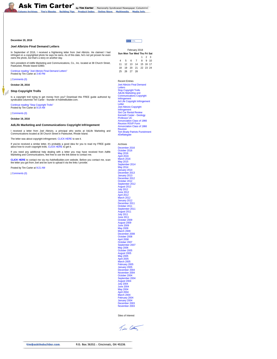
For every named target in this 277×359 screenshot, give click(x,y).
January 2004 (125, 300)
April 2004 (123, 292)
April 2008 (123, 239)
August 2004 (124, 281)
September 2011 (127, 208)
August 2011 (124, 211)
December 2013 (126, 172)
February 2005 (125, 264)
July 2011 (123, 214)
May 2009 (123, 228)
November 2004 (126, 272)
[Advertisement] (82, 26)
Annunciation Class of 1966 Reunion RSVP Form (132, 122)
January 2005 (125, 267)
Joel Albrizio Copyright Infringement (130, 108)
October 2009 (125, 220)
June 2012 (123, 192)
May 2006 (123, 247)
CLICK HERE (65, 138)
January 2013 (125, 175)
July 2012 (123, 189)
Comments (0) (19, 79)
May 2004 (123, 289)
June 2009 (123, 225)
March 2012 (124, 197)
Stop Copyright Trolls (129, 90)
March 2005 (124, 261)
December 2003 (126, 303)
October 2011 (125, 206)
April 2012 (123, 195)
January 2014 (125, 170)
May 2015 (123, 161)
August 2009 (124, 222)
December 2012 (126, 178)
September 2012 (127, 183)
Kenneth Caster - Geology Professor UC (132, 116)
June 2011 (123, 217)
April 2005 (123, 258)
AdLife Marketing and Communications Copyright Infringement (132, 96)
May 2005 (123, 256)
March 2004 (124, 295)
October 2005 (125, 250)
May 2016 (123, 153)
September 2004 (127, 278)
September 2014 (127, 164)
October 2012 (125, 181)
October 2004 (125, 275)
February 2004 (125, 297)
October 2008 (125, 236)
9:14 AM (40, 107)
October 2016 (125, 150)
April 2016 (123, 156)
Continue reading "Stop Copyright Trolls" (32, 105)
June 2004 (123, 286)
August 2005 (124, 253)
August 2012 (124, 186)
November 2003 (126, 306)
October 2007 (125, 242)
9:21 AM (40, 167)
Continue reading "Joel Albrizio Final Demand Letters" (39, 71)
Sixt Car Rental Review (130, 112)
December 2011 (126, 203)
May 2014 (123, 167)
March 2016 (124, 158)
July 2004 (123, 283)
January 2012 (125, 200)
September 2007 (127, 245)
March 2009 (124, 231)
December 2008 (126, 233)
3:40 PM (40, 73)
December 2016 (126, 147)
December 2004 (126, 270)
